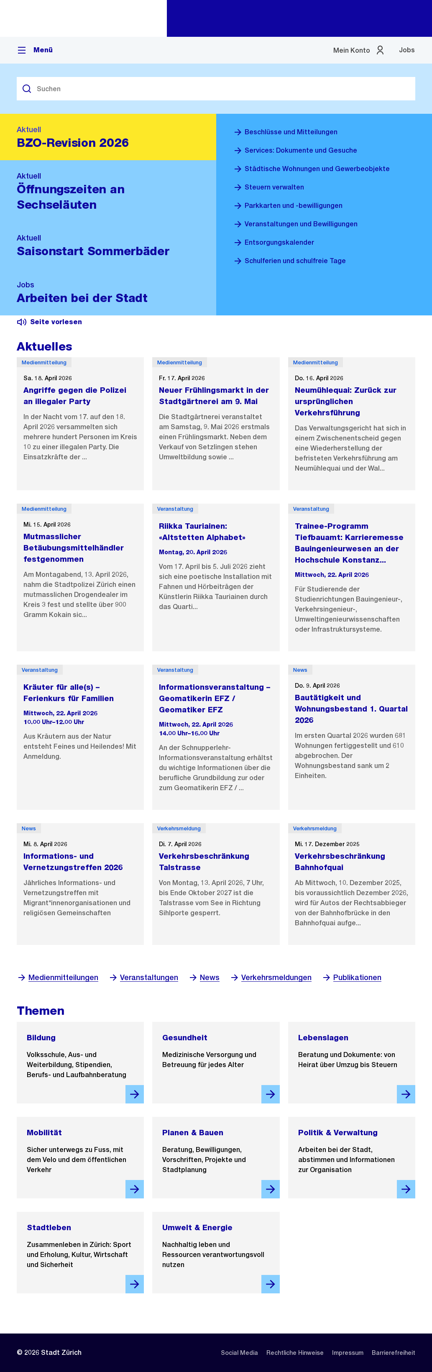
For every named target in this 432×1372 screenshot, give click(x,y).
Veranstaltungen (143, 977)
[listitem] (239, 1353)
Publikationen (351, 977)
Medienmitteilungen (57, 977)
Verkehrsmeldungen (271, 977)
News (204, 977)
